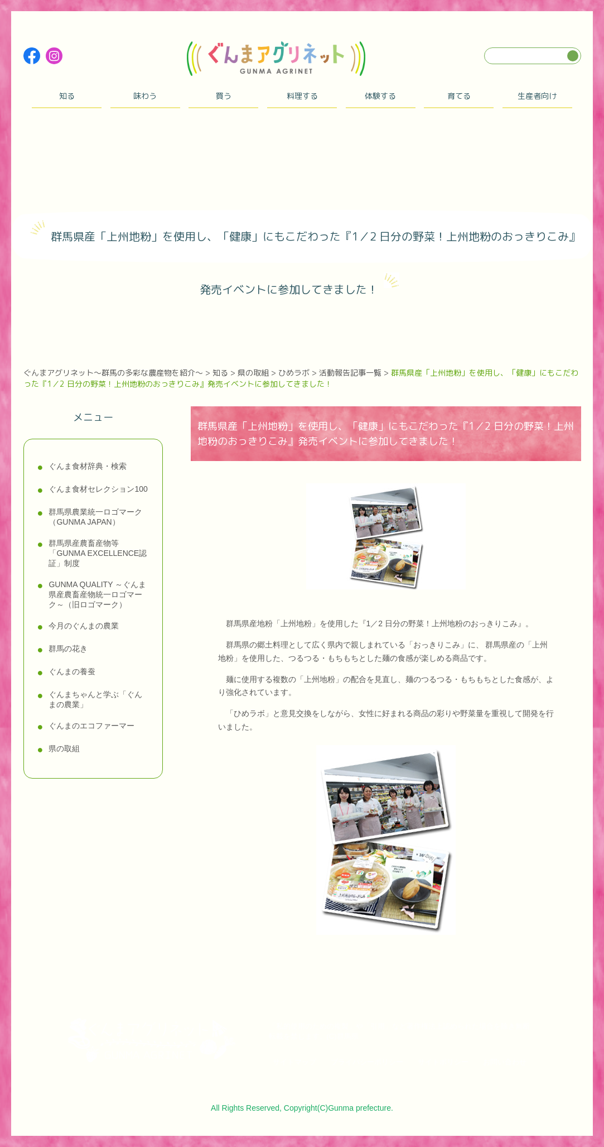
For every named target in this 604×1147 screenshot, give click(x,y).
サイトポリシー (443, 1062)
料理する (302, 95)
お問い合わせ (504, 1062)
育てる (459, 95)
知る (67, 95)
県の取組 (64, 748)
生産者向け (537, 95)
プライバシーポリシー (367, 1062)
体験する (380, 95)
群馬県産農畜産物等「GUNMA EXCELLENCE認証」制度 (98, 553)
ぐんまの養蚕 (72, 671)
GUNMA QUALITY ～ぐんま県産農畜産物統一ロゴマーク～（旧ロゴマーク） (97, 594)
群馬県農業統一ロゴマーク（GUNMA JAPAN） (95, 516)
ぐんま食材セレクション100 (98, 488)
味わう (145, 95)
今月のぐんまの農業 (84, 625)
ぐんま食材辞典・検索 (88, 466)
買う (223, 95)
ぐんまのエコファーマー (91, 725)
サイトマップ (294, 1062)
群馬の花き (68, 648)
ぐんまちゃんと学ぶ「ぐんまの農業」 (95, 699)
